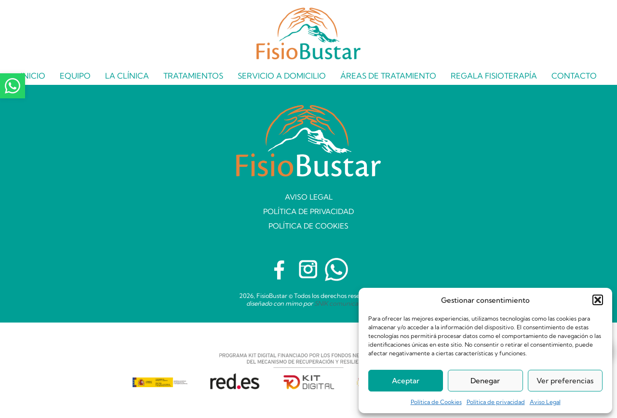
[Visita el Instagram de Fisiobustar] (308, 269)
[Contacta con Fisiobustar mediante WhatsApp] (12, 86)
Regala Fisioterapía (494, 76)
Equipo (75, 76)
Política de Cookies (436, 401)
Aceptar (405, 380)
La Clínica (127, 76)
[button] (598, 300)
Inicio (33, 76)
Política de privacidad (496, 401)
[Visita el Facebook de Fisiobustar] (280, 269)
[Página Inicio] (308, 31)
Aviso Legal (545, 401)
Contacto (574, 76)
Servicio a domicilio (282, 76)
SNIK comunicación (342, 303)
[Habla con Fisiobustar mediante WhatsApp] (336, 269)
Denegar (485, 380)
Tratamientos (193, 76)
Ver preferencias (565, 380)
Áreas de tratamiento (388, 76)
